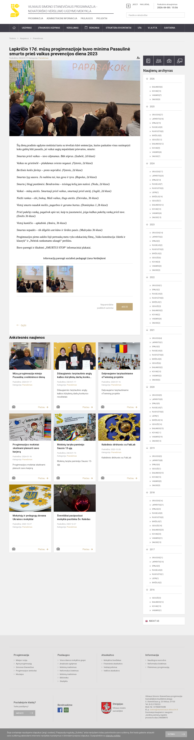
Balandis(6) (157, 87)
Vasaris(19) (157, 437)
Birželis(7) (157, 521)
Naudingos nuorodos (157, 660)
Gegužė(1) (156, 469)
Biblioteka (64, 678)
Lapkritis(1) (157, 342)
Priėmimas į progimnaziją (158, 667)
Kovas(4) (156, 262)
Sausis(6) (156, 380)
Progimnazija (35, 18)
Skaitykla (64, 681)
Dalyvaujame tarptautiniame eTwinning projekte (117, 375)
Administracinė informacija (62, 18)
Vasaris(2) (157, 376)
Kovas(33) (156, 534)
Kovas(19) (156, 606)
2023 (152, 224)
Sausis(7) (156, 156)
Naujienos (24, 38)
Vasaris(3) (157, 266)
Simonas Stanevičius (25, 667)
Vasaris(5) (157, 481)
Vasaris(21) (157, 538)
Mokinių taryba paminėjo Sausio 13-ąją (70, 446)
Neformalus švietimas (69, 671)
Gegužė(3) (156, 306)
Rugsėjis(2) (157, 245)
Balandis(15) (158, 428)
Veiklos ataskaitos (112, 671)
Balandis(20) (158, 530)
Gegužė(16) (157, 424)
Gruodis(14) (157, 233)
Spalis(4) (156, 465)
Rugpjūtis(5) (158, 131)
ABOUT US (154, 621)
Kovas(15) (156, 91)
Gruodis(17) (157, 172)
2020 (152, 387)
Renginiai (94, 28)
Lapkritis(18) (158, 119)
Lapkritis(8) (157, 460)
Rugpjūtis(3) (158, 188)
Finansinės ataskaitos (113, 664)
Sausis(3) (156, 270)
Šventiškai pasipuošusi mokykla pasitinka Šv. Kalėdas (73, 517)
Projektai (101, 18)
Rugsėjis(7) (157, 184)
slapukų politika (113, 736)
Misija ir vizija (21, 660)
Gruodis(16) (157, 501)
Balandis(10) (158, 473)
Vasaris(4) (157, 152)
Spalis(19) (156, 123)
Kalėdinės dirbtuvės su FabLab (118, 444)
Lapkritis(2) (157, 237)
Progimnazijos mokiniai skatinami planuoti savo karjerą (26, 448)
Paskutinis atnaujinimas (167, 6)
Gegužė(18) (157, 526)
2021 (152, 330)
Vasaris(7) (157, 95)
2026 (152, 79)
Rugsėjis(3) (157, 294)
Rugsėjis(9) (157, 127)
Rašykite (20, 713)
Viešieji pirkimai (110, 667)
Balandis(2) (157, 310)
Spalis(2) (156, 290)
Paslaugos (87, 18)
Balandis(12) (158, 144)
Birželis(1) (157, 302)
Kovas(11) (156, 433)
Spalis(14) (156, 180)
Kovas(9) (156, 148)
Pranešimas (38, 38)
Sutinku (171, 734)
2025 (152, 106)
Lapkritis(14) (158, 562)
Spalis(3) (156, 241)
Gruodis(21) (157, 558)
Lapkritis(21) (158, 505)
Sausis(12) (156, 441)
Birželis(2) (157, 254)
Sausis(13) (156, 217)
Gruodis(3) (157, 456)
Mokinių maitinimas (68, 667)
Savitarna (169, 28)
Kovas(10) (156, 209)
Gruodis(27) (157, 115)
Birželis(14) (157, 197)
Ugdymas (27, 28)
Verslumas (73, 28)
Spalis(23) (156, 509)
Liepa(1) (155, 192)
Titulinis (12, 38)
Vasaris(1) (157, 610)
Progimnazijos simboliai (26, 671)
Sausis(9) (156, 99)
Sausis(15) (156, 542)
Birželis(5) (157, 136)
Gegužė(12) (157, 140)
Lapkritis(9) (157, 399)
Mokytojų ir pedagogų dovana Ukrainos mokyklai (29, 517)
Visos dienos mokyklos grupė (73, 660)
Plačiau (41, 407)
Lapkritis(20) (158, 176)
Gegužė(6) (156, 258)
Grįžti (23, 325)
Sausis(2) (156, 323)
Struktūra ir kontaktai (118, 28)
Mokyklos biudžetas (112, 660)
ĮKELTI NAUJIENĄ (141, 4)
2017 (152, 549)
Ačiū (125, 306)
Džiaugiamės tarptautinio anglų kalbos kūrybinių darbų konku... (74, 375)
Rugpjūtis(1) (158, 574)
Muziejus (20, 674)
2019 (152, 448)
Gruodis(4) (157, 338)
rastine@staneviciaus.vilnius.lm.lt (164, 709)
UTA (139, 28)
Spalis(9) (156, 403)
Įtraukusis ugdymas (49, 28)
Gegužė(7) (156, 201)
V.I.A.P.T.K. (153, 28)
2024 (152, 163)
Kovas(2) (156, 315)
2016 (152, 590)
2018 (152, 492)
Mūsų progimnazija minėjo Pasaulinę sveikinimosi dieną (29, 375)
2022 (152, 277)
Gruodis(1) (157, 285)
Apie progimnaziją (24, 664)
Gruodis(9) (157, 395)
